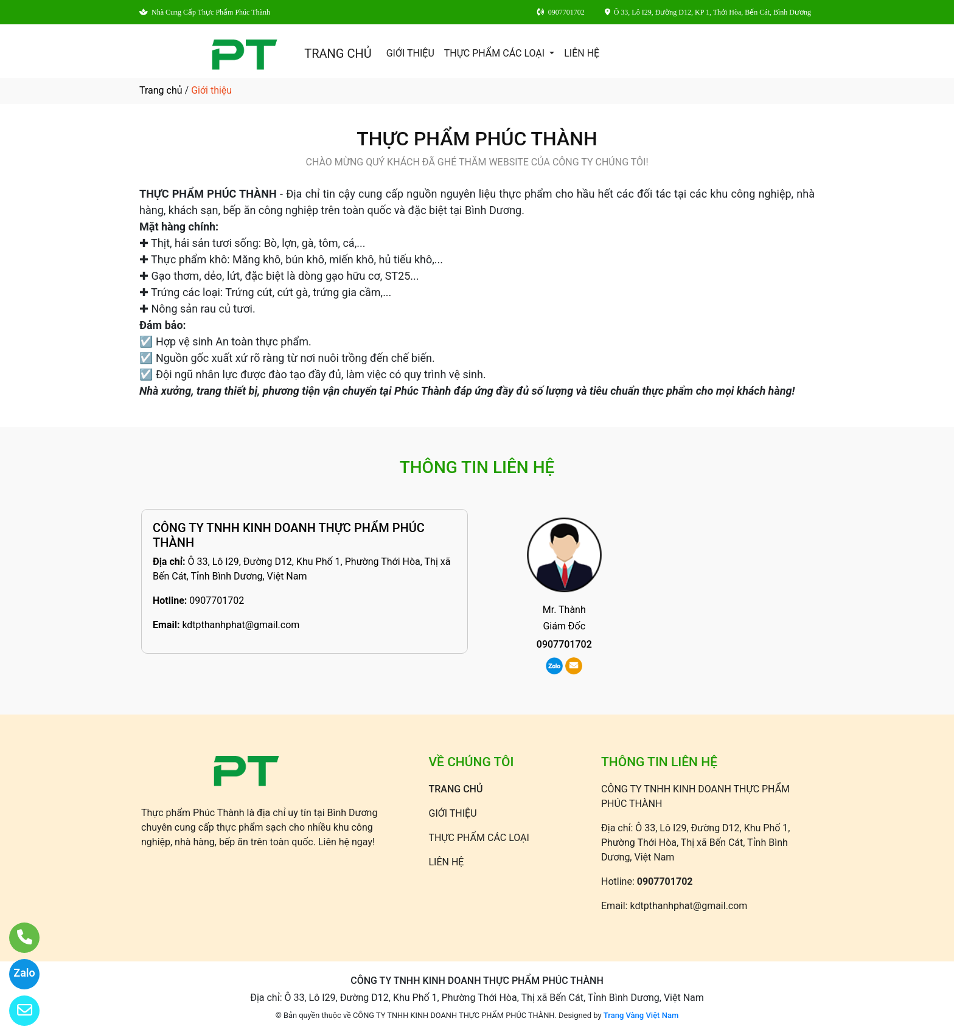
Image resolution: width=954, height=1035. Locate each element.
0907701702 (216, 600)
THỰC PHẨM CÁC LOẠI (495, 53)
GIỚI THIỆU (410, 53)
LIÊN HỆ (581, 53)
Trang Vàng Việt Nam (641, 1015)
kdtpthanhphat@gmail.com (240, 625)
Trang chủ (161, 90)
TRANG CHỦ (337, 53)
